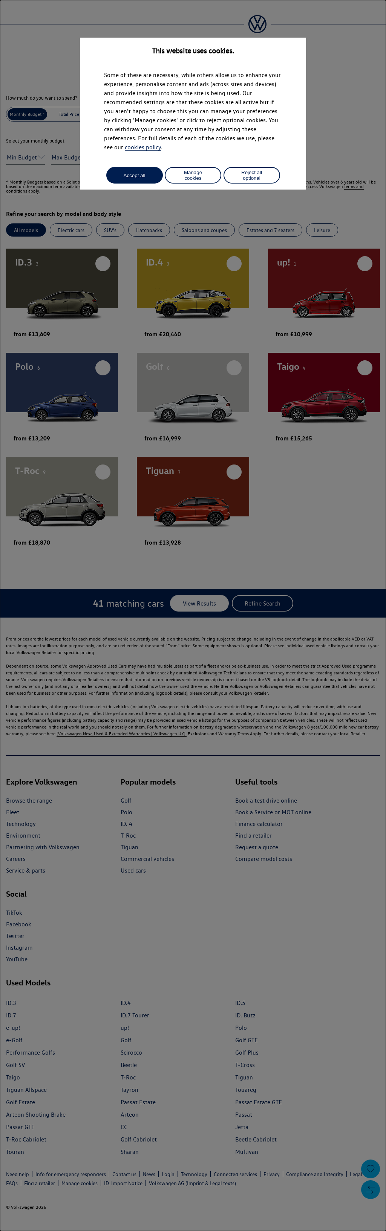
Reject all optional (251, 175)
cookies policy (143, 147)
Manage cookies (193, 175)
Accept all (135, 175)
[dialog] (193, 615)
